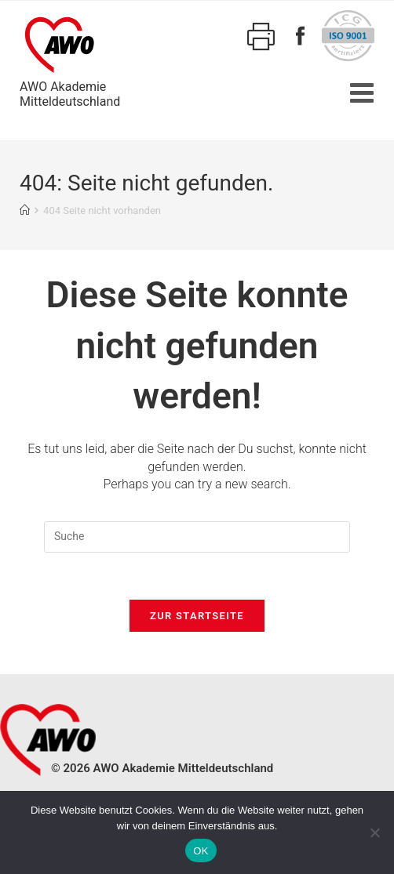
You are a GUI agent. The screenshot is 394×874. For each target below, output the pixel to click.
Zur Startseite (197, 616)
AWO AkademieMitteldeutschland (70, 59)
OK (200, 851)
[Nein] (374, 832)
